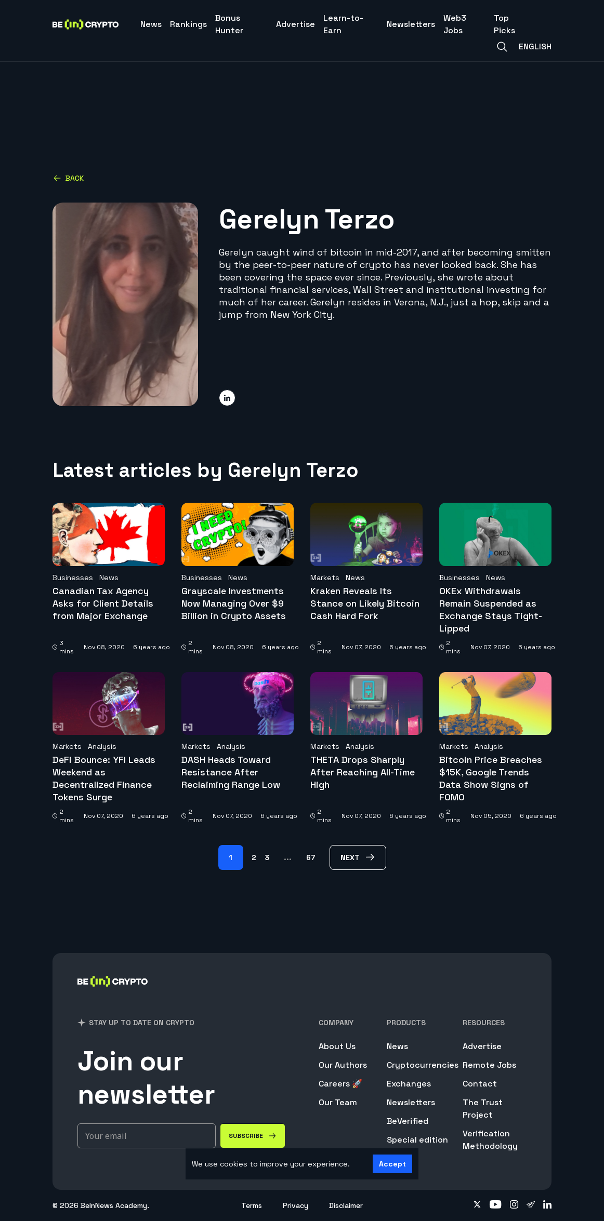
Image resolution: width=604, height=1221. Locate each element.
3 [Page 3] (267, 857)
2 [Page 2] (254, 857)
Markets (324, 577)
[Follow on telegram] (531, 1205)
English (535, 46)
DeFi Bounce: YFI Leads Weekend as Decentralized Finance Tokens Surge (103, 778)
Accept (392, 1164)
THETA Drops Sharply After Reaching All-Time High (362, 772)
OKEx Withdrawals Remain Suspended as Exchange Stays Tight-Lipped (490, 609)
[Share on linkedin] (227, 398)
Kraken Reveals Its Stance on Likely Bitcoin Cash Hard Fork (364, 603)
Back (68, 178)
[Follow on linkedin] (547, 1205)
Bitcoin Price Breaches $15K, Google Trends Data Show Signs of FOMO (490, 778)
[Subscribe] (252, 1135)
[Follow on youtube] (496, 1205)
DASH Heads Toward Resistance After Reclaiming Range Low (230, 772)
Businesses (72, 577)
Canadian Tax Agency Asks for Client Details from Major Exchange (102, 603)
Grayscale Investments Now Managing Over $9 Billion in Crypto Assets (233, 603)
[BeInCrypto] (112, 995)
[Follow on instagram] (514, 1205)
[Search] (502, 47)
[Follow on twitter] (477, 1205)
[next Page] (358, 857)
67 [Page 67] (310, 857)
